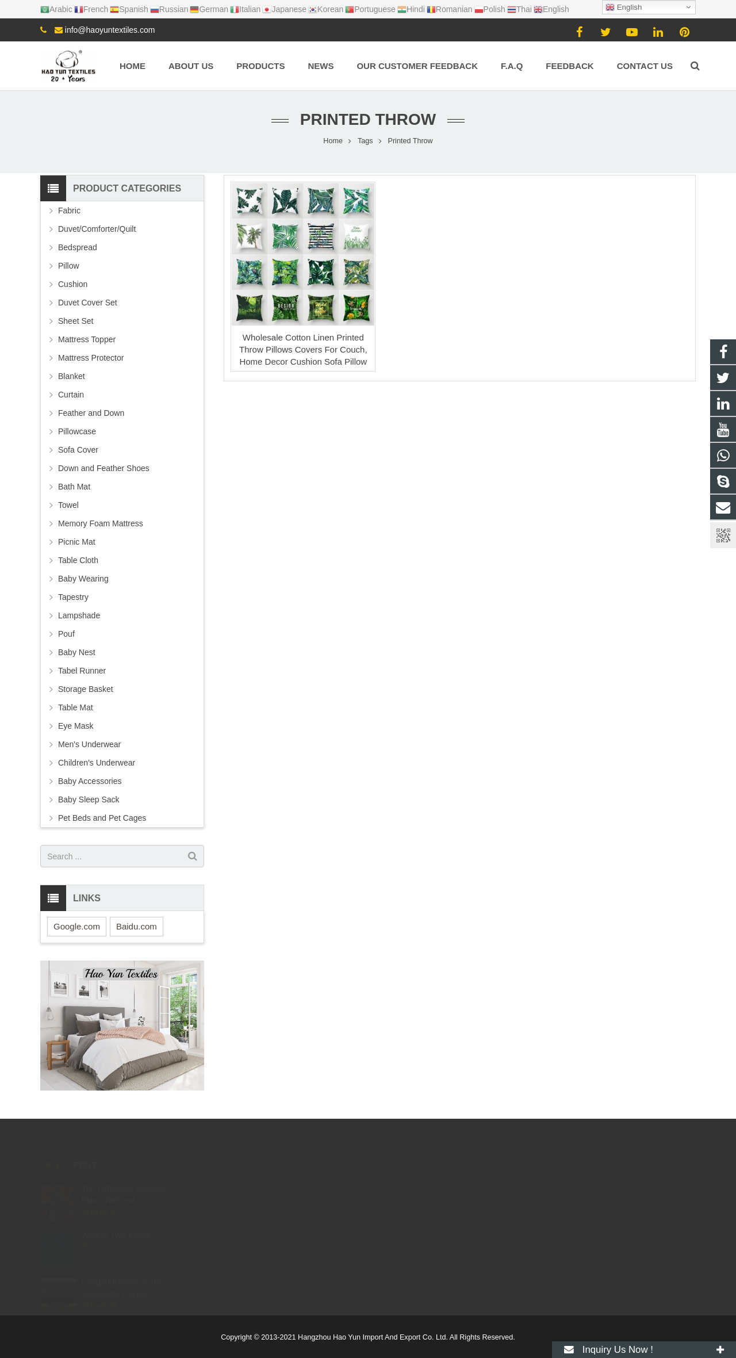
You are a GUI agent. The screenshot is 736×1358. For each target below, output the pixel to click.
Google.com (76, 926)
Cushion (72, 284)
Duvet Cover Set (87, 302)
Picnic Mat (76, 541)
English (623, 7)
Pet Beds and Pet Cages (102, 818)
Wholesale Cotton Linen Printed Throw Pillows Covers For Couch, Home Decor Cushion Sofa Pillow (303, 349)
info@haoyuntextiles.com (110, 30)
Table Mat (75, 707)
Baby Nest (76, 652)
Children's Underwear (96, 762)
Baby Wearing (83, 578)
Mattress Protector (91, 357)
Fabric (69, 210)
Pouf (66, 633)
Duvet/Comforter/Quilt (97, 229)
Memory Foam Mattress (100, 523)
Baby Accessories (90, 781)
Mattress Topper (87, 339)
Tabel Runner (82, 670)
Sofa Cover (78, 449)
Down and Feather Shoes (104, 468)
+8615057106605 (417, 1188)
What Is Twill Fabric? (118, 1221)
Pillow (68, 265)
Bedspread (77, 247)
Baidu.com (136, 926)
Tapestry (73, 597)
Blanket (71, 376)
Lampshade (79, 615)
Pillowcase (77, 431)
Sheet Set (76, 321)
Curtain (71, 394)
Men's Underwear (89, 744)
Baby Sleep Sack (89, 799)
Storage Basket (85, 689)
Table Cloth (78, 560)
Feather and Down (91, 413)
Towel (68, 505)
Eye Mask (75, 725)
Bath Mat (74, 486)
